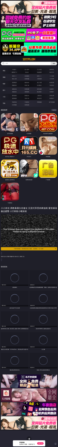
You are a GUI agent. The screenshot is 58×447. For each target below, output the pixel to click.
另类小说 (27, 98)
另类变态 (52, 85)
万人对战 (39, 69)
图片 (4, 90)
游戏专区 (52, 69)
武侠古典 (52, 95)
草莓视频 (39, 102)
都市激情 (14, 95)
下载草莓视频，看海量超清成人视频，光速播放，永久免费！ (35, 249)
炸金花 (27, 72)
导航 (4, 103)
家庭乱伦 (27, 95)
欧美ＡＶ (39, 76)
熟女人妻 (14, 79)
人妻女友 (39, 95)
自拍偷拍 (27, 76)
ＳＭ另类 (52, 79)
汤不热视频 (52, 102)
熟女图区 (39, 92)
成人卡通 (39, 82)
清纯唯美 (27, 92)
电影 (4, 84)
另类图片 (52, 92)
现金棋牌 (39, 72)
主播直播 (39, 79)
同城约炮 (14, 102)
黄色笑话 (39, 98)
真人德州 (27, 69)
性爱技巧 (52, 98)
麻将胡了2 (14, 72)
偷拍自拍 (27, 82)
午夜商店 (27, 102)
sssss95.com (29, 59)
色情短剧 (27, 105)
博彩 (4, 71)
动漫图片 (52, 89)
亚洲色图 (27, 89)
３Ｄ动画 (52, 76)
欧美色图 (39, 89)
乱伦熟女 (39, 85)
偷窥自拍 (14, 89)
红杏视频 (14, 105)
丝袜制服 (27, 79)
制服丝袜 (14, 85)
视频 (4, 77)
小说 (4, 97)
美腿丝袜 (14, 92)
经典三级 (27, 85)
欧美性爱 (52, 82)
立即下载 (40, 443)
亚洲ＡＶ (14, 76)
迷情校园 (14, 98)
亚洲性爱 (14, 82)
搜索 (54, 63)
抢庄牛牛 (52, 72)
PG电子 (14, 69)
